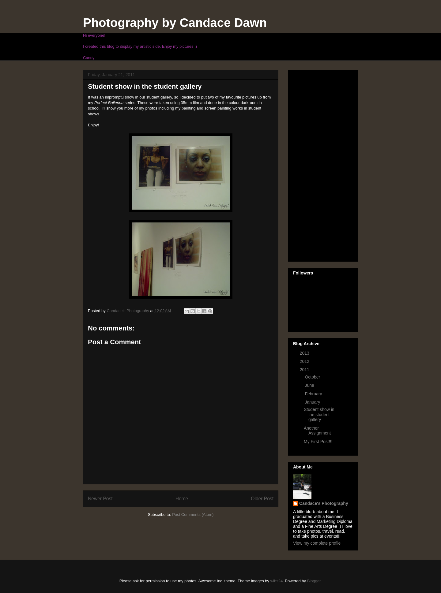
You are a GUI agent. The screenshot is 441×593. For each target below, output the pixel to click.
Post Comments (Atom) (192, 514)
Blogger (314, 581)
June (310, 385)
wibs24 (276, 581)
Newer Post (100, 498)
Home (181, 498)
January (313, 402)
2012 (305, 361)
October (313, 377)
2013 (305, 353)
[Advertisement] (317, 164)
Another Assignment (317, 431)
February (314, 393)
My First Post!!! (318, 441)
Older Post (262, 498)
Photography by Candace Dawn (175, 22)
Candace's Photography (323, 503)
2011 (305, 369)
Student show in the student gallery (319, 414)
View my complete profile (317, 543)
